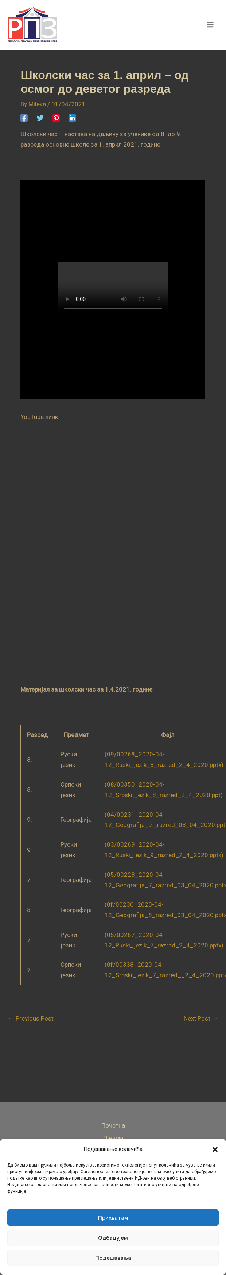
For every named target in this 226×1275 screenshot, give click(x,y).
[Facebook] (24, 118)
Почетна (113, 1125)
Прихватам (113, 1217)
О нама (113, 1137)
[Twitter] (40, 118)
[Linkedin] (72, 118)
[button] (215, 1149)
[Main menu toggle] (210, 24)
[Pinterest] (56, 118)
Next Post (201, 1018)
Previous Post (31, 1018)
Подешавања (113, 1258)
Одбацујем (113, 1238)
